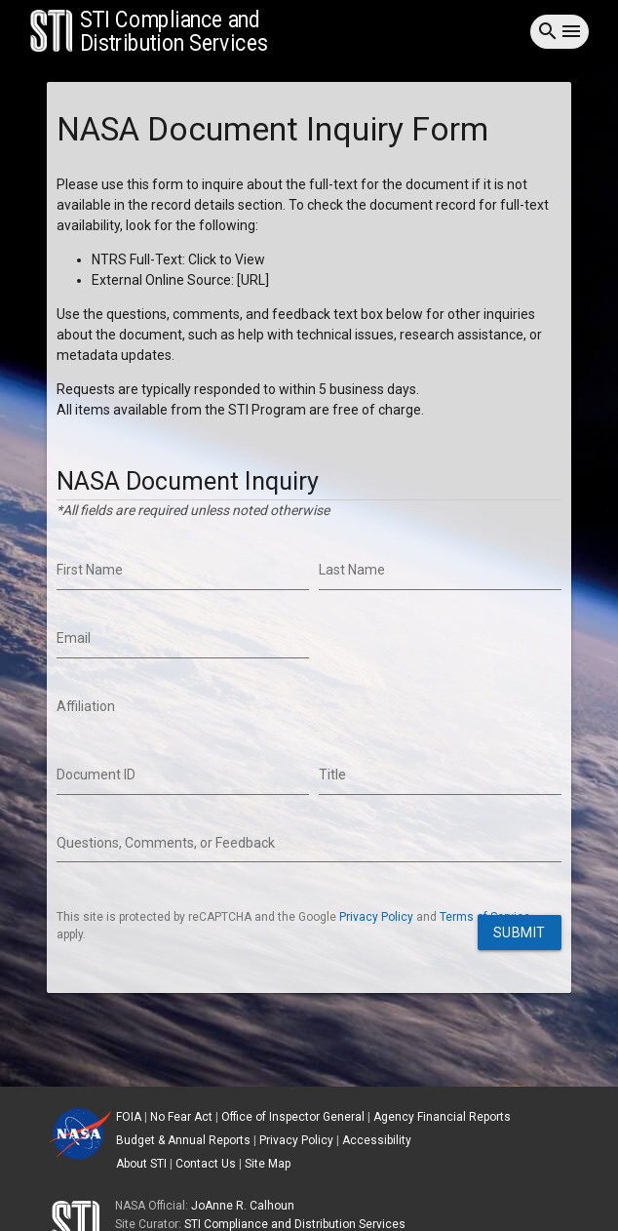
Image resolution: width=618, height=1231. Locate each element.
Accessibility (376, 1140)
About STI (141, 1164)
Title (332, 774)
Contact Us (205, 1164)
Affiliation (86, 706)
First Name (90, 569)
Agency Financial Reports (442, 1117)
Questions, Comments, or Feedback (166, 843)
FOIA (128, 1117)
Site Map (267, 1164)
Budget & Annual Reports (183, 1140)
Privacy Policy (376, 917)
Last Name (352, 569)
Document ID (96, 774)
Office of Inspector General (293, 1117)
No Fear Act (181, 1117)
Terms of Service (485, 917)
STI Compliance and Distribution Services (295, 1224)
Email (74, 638)
